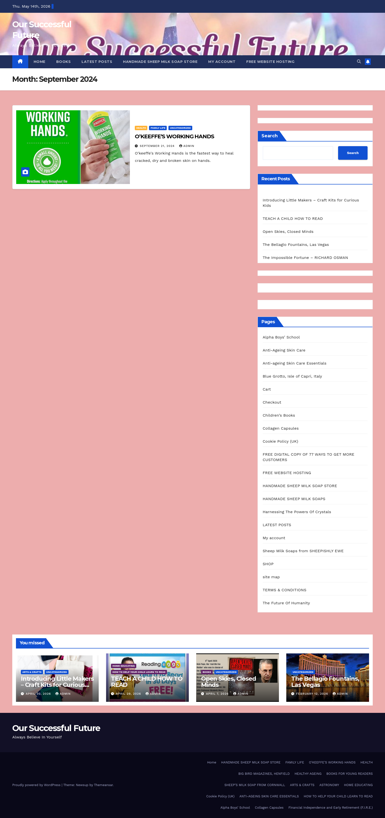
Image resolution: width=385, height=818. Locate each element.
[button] (359, 61)
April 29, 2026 (129, 693)
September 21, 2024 (158, 146)
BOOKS (63, 61)
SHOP (268, 564)
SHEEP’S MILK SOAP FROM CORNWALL (254, 785)
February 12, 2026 (312, 693)
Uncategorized (180, 128)
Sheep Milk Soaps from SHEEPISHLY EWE (303, 551)
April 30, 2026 (39, 693)
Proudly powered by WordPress (37, 785)
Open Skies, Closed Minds (288, 231)
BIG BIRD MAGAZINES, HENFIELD (264, 774)
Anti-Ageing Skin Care (284, 350)
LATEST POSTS (97, 61)
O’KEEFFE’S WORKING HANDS (174, 136)
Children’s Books (279, 415)
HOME (39, 61)
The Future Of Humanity (286, 603)
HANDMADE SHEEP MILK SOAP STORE (160, 61)
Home (211, 762)
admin (186, 146)
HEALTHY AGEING (308, 774)
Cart (267, 389)
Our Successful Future (56, 728)
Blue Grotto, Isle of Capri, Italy (292, 376)
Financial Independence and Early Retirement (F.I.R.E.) (331, 807)
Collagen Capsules (281, 428)
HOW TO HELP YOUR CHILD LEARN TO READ (138, 672)
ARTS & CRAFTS (31, 672)
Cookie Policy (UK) (280, 441)
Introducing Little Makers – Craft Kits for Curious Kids (57, 684)
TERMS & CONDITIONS (284, 590)
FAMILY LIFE (158, 128)
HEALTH (141, 128)
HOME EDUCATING (123, 665)
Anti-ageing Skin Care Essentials (295, 363)
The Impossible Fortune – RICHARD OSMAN (305, 257)
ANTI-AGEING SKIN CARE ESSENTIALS (269, 796)
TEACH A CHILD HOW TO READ (293, 218)
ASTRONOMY (329, 785)
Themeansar (103, 785)
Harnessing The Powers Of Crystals (297, 511)
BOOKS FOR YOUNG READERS (349, 774)
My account (221, 61)
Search (269, 136)
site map (271, 577)
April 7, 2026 (218, 693)
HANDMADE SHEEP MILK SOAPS (294, 498)
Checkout (272, 402)
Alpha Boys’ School (281, 337)
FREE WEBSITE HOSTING (270, 61)
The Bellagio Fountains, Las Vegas (296, 244)
